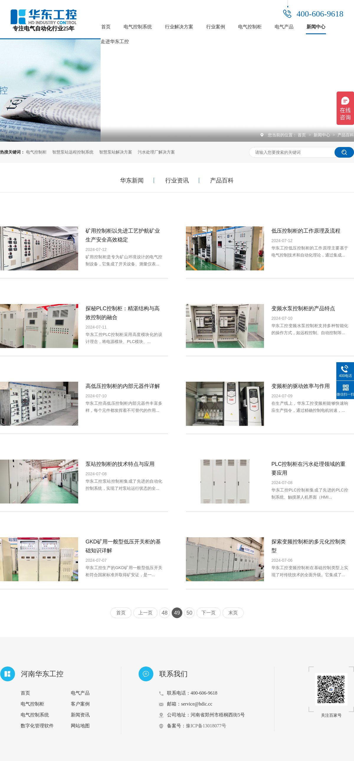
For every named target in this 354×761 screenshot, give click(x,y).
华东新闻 (132, 180)
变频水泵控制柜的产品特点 (303, 308)
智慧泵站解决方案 (115, 152)
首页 (106, 26)
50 (189, 613)
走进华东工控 (115, 41)
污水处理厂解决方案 (156, 152)
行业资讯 (177, 180)
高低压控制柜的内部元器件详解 (123, 386)
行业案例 (215, 26)
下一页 (208, 612)
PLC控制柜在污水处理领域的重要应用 (308, 468)
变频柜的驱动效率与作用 (300, 386)
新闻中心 (316, 26)
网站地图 (80, 725)
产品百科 (345, 135)
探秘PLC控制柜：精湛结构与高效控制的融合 (123, 313)
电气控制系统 (138, 26)
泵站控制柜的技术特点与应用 (120, 464)
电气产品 (284, 26)
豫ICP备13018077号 (206, 725)
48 (165, 613)
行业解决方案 (179, 26)
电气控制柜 (250, 26)
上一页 (145, 612)
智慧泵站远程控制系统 (73, 152)
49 (177, 613)
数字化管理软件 (37, 725)
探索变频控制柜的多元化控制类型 (308, 546)
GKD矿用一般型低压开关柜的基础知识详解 (123, 546)
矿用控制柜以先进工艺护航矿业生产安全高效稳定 (123, 235)
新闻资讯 (80, 714)
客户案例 (80, 703)
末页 (233, 612)
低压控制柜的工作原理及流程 (305, 231)
